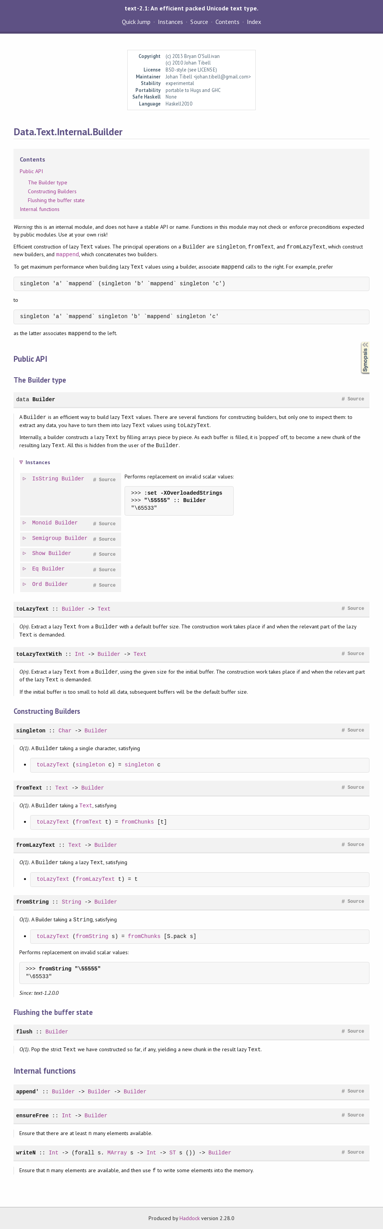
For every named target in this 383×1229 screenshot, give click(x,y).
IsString (45, 479)
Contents (227, 22)
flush (24, 1031)
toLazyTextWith (39, 654)
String (72, 902)
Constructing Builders (52, 191)
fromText (29, 788)
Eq (35, 569)
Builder (43, 399)
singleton (31, 730)
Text (104, 609)
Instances (170, 22)
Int (79, 654)
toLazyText (32, 609)
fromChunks (137, 822)
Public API (31, 171)
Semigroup (47, 538)
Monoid (42, 523)
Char (65, 730)
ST (172, 1152)
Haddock (190, 1218)
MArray (117, 1152)
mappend (67, 254)
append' (27, 1091)
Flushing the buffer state (56, 200)
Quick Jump (136, 22)
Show (39, 553)
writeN (26, 1152)
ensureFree (32, 1115)
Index (254, 22)
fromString (32, 902)
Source (199, 22)
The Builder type (47, 182)
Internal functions (40, 209)
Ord (37, 584)
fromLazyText (35, 845)
